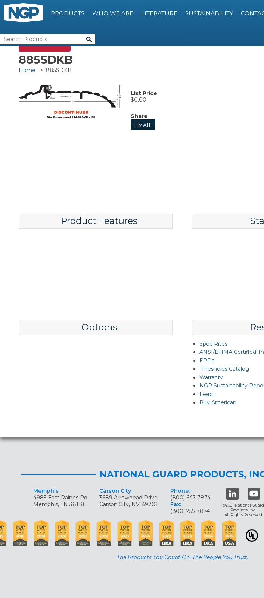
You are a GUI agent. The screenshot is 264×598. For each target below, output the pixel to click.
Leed (206, 394)
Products (67, 13)
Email (143, 125)
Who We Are (112, 13)
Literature (159, 13)
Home (27, 70)
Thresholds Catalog (224, 368)
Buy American (217, 402)
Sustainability (209, 13)
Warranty (211, 377)
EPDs (206, 360)
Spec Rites (213, 343)
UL (252, 535)
